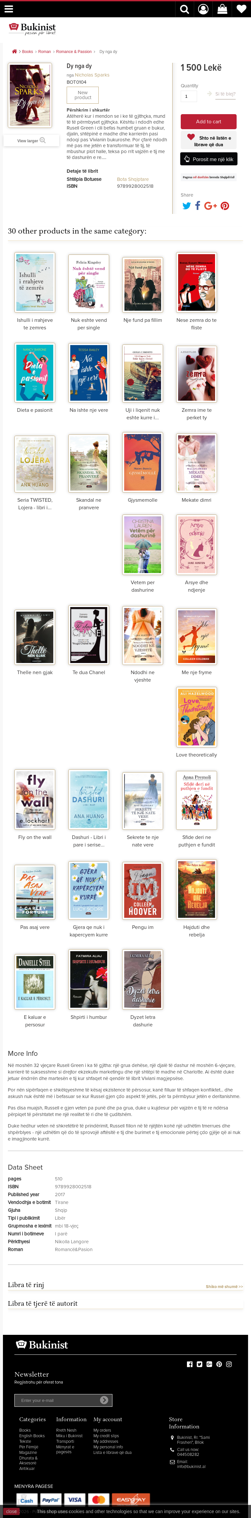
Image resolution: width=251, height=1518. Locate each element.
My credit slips (106, 1436)
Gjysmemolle (143, 500)
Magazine (28, 1453)
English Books (32, 1436)
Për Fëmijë (28, 1447)
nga (70, 75)
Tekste (25, 1441)
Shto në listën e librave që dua (212, 141)
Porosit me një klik (213, 159)
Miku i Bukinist (69, 1436)
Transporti (65, 1441)
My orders (102, 1430)
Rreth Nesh (66, 1430)
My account (107, 1420)
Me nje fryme (197, 672)
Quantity (189, 85)
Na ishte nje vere (89, 410)
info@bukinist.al (191, 1467)
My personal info (108, 1447)
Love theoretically (196, 755)
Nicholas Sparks (92, 75)
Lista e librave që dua (112, 1453)
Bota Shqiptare (133, 179)
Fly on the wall (35, 837)
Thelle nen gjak (35, 672)
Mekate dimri (196, 500)
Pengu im (143, 927)
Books (25, 1430)
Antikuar (27, 1469)
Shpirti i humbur (89, 1017)
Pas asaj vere (35, 927)
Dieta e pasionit (35, 410)
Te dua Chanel (89, 672)
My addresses (105, 1441)
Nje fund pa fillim (143, 320)
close (11, 1511)
